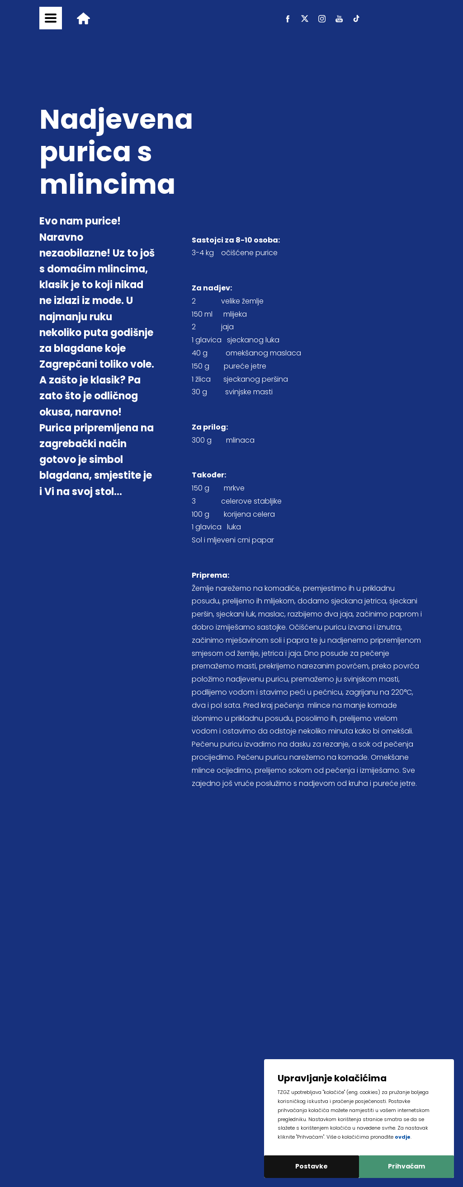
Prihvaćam (406, 1166)
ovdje (403, 1136)
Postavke (311, 1166)
